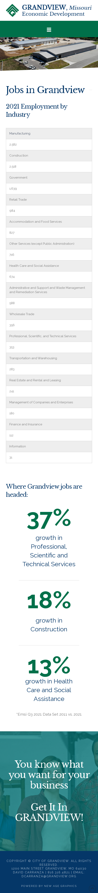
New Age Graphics (60, 885)
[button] (49, 29)
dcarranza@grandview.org (49, 876)
